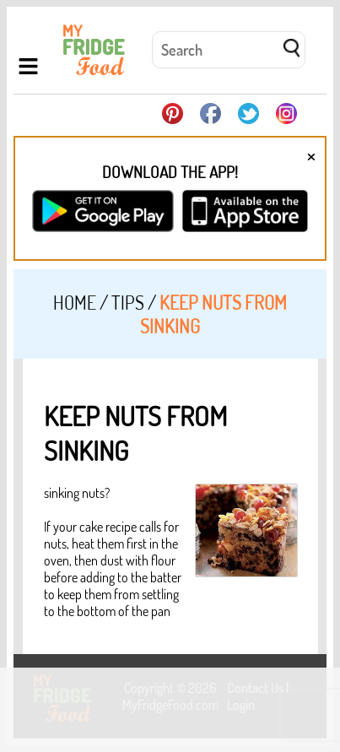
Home (74, 302)
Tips (127, 302)
